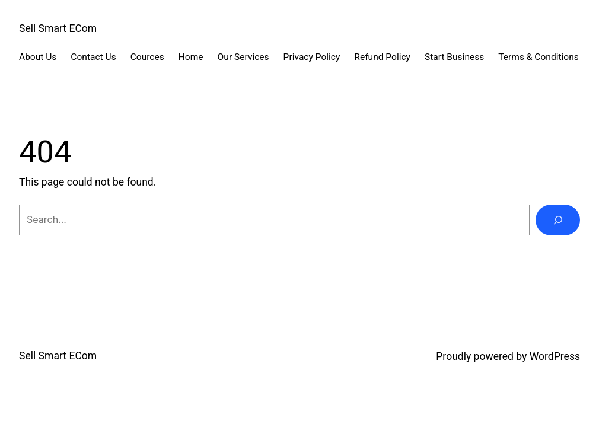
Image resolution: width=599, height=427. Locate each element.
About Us (37, 57)
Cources (147, 57)
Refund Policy (382, 57)
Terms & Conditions (538, 57)
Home (191, 57)
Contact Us (93, 57)
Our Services (243, 57)
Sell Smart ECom (58, 28)
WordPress (555, 356)
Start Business (454, 57)
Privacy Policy (311, 57)
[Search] (558, 220)
